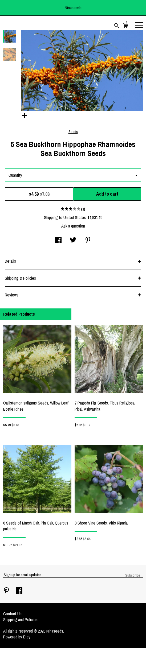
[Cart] (125, 26)
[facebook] (19, 591)
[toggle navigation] (139, 25)
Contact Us (12, 614)
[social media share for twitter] (73, 240)
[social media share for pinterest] (88, 240)
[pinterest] (7, 591)
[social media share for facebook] (58, 240)
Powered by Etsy (16, 637)
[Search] (116, 26)
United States (74, 217)
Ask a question (73, 226)
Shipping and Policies (20, 619)
